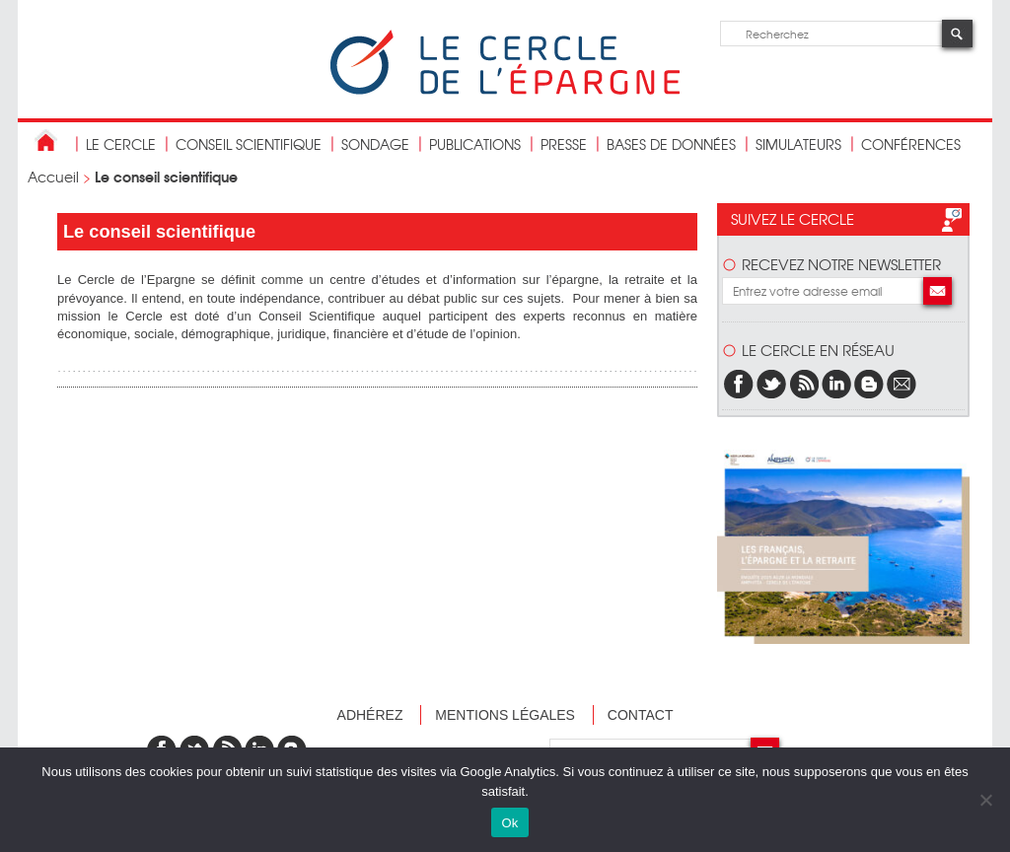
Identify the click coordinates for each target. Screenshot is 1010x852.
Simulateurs (798, 144)
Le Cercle (121, 144)
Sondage (375, 144)
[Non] (985, 800)
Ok (509, 823)
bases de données (671, 144)
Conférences (911, 144)
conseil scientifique (249, 144)
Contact (641, 715)
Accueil (53, 176)
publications (475, 144)
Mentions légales (505, 715)
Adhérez (370, 715)
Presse (564, 144)
